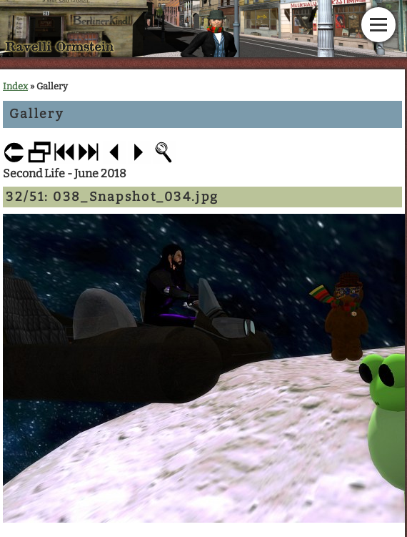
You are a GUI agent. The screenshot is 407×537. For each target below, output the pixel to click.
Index (15, 86)
